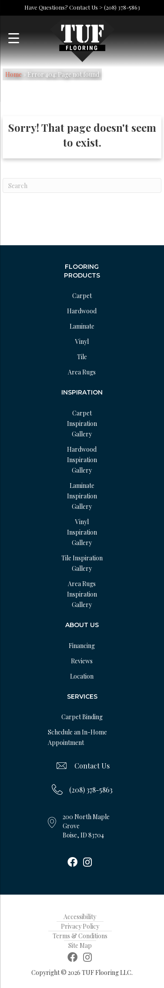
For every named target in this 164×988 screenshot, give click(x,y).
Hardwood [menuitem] (82, 311)
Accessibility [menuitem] (80, 917)
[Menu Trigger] (14, 38)
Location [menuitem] (82, 676)
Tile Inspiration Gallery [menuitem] (82, 563)
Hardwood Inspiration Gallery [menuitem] (82, 459)
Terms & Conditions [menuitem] (80, 936)
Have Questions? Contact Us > (63, 7)
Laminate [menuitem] (82, 326)
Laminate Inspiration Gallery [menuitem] (82, 496)
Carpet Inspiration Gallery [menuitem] (82, 423)
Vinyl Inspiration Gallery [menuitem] (82, 532)
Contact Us (92, 765)
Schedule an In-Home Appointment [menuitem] (77, 737)
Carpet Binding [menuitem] (82, 717)
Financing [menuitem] (82, 646)
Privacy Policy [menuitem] (80, 926)
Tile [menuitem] (82, 357)
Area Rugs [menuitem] (82, 372)
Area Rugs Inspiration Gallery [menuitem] (82, 594)
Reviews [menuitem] (82, 661)
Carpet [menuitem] (82, 296)
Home (13, 74)
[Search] (82, 185)
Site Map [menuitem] (80, 945)
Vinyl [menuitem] (82, 341)
